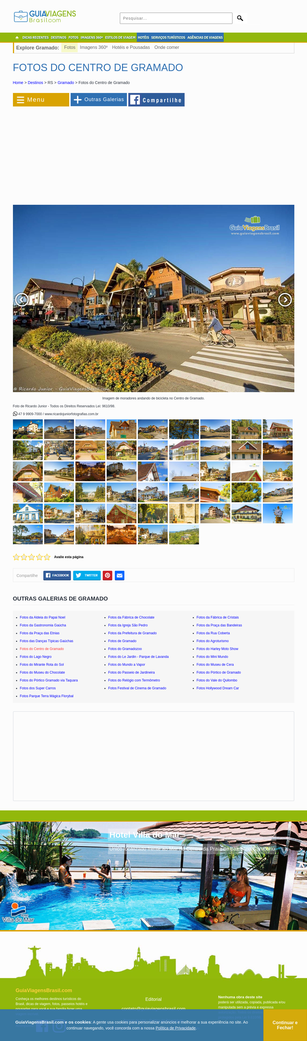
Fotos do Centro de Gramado (42, 649)
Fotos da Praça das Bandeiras (219, 625)
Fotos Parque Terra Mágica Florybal (47, 696)
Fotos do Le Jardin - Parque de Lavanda (138, 657)
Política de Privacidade (176, 1028)
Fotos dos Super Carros (38, 688)
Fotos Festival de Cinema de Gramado (137, 688)
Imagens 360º (93, 47)
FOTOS (73, 37)
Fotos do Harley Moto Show (217, 649)
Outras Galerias (104, 99)
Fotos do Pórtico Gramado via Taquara (49, 680)
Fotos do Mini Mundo (212, 657)
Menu (36, 99)
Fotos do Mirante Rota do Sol (42, 665)
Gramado (66, 82)
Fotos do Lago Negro (36, 657)
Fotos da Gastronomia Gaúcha (43, 625)
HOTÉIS (143, 37)
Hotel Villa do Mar (144, 834)
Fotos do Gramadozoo (125, 649)
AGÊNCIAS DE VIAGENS (205, 37)
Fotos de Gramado (122, 641)
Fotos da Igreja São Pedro (128, 625)
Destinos (35, 82)
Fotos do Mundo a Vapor (126, 665)
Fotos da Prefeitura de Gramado (132, 633)
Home (18, 82)
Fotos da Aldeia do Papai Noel (42, 617)
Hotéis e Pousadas (131, 47)
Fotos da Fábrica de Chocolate (131, 617)
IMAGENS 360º (92, 37)
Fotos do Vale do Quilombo (217, 680)
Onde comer (166, 47)
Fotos (69, 47)
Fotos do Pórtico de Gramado (219, 672)
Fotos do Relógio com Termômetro (134, 680)
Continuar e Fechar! (285, 1025)
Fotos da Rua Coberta (213, 633)
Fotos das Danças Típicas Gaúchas (46, 641)
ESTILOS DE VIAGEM (120, 37)
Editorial (153, 999)
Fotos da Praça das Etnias (40, 633)
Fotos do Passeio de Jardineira (131, 672)
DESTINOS (58, 37)
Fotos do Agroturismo (213, 641)
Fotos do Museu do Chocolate (42, 672)
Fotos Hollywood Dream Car (218, 688)
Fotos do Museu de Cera (215, 665)
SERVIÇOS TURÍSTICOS (168, 37)
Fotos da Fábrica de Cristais (218, 617)
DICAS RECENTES (36, 37)
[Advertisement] (74, 152)
